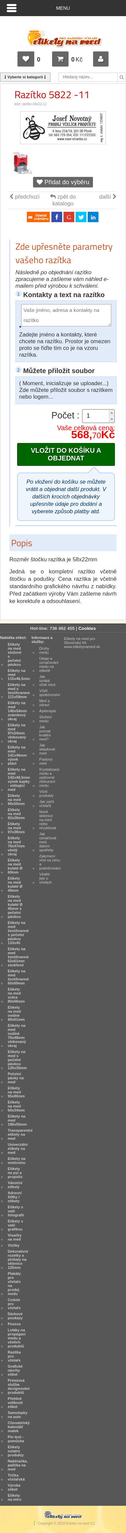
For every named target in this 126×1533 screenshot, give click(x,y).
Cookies (87, 628)
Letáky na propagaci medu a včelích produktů (17, 1338)
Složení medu (45, 719)
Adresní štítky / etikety (15, 1197)
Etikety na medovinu (17, 1161)
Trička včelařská (16, 1477)
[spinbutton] (98, 416)
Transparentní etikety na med (20, 1134)
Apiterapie (47, 711)
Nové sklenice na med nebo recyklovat (47, 820)
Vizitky (13, 1245)
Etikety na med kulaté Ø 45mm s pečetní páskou (15, 906)
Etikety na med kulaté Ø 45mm (15, 884)
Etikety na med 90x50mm (16, 800)
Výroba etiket (14, 1487)
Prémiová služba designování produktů (19, 1386)
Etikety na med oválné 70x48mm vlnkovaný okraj (17, 1035)
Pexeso (14, 1324)
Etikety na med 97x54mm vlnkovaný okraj (17, 733)
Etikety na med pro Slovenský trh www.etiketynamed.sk (82, 643)
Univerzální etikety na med (18, 1148)
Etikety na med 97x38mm (16, 828)
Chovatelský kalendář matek (19, 1427)
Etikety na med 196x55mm (17, 1120)
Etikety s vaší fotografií (16, 1211)
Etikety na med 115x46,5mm (19, 675)
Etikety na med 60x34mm (16, 1106)
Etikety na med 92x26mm (16, 814)
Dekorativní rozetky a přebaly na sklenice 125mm (18, 1259)
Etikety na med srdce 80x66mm (16, 995)
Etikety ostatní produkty (16, 1451)
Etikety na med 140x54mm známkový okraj (17, 711)
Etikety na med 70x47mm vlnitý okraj (16, 846)
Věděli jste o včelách (45, 878)
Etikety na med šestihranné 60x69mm (18, 977)
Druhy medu (44, 650)
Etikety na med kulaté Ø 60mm (15, 866)
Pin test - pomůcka (16, 1439)
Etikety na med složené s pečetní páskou (15, 654)
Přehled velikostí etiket (15, 1403)
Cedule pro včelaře (14, 1304)
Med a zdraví (44, 703)
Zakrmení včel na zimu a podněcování (50, 862)
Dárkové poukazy (15, 1316)
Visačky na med (15, 1237)
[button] (111, 413)
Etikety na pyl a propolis (15, 1173)
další (108, 197)
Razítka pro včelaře (14, 1356)
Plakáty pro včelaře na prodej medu (14, 1284)
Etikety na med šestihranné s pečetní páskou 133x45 (18, 933)
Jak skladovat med (47, 749)
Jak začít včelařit (46, 804)
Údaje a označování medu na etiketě (48, 664)
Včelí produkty (46, 794)
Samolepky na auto (18, 1415)
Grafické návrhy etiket (15, 1370)
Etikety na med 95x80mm (16, 1092)
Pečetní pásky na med (16, 1078)
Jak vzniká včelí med (47, 681)
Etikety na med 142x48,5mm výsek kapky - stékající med (19, 779)
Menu (63, 8)
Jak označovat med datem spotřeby (47, 842)
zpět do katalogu (63, 200)
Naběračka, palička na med (18, 1465)
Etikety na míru (14, 1497)
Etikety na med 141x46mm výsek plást (17, 755)
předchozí (24, 197)
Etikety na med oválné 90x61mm (16, 1013)
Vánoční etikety (15, 1185)
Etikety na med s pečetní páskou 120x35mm (17, 1060)
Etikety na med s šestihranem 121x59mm (19, 691)
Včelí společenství (49, 693)
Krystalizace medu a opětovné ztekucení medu (49, 777)
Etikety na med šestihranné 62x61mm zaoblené (18, 957)
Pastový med (46, 761)
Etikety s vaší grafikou (15, 1225)
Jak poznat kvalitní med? (45, 733)
